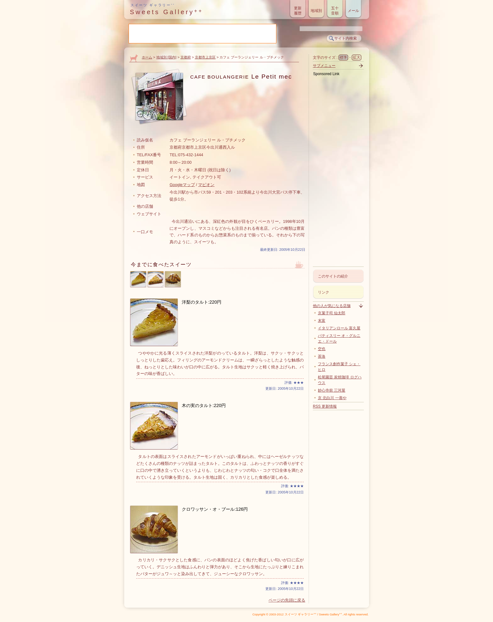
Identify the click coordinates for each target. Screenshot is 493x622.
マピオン (206, 184)
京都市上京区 (205, 57)
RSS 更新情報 (325, 406)
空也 (321, 349)
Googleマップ (182, 184)
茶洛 (321, 356)
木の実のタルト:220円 (204, 405)
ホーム (147, 57)
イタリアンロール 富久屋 (339, 328)
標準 (343, 57)
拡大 (356, 57)
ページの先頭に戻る (287, 600)
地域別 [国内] (166, 57)
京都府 (185, 57)
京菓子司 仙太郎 (331, 313)
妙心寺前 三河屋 (331, 390)
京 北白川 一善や (332, 398)
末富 (321, 320)
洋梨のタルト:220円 (201, 302)
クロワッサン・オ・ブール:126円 (215, 509)
